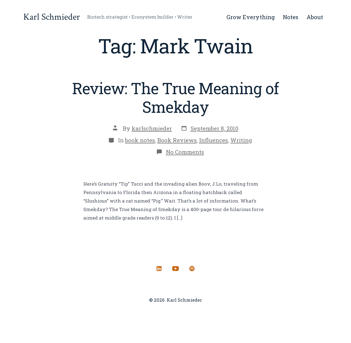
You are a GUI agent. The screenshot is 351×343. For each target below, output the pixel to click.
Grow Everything (251, 17)
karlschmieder (152, 128)
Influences (213, 140)
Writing (241, 140)
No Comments (185, 152)
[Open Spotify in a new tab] (192, 268)
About (315, 17)
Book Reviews (177, 140)
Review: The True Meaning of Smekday (175, 97)
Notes (290, 17)
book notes (140, 140)
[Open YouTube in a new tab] (175, 268)
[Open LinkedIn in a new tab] (159, 268)
